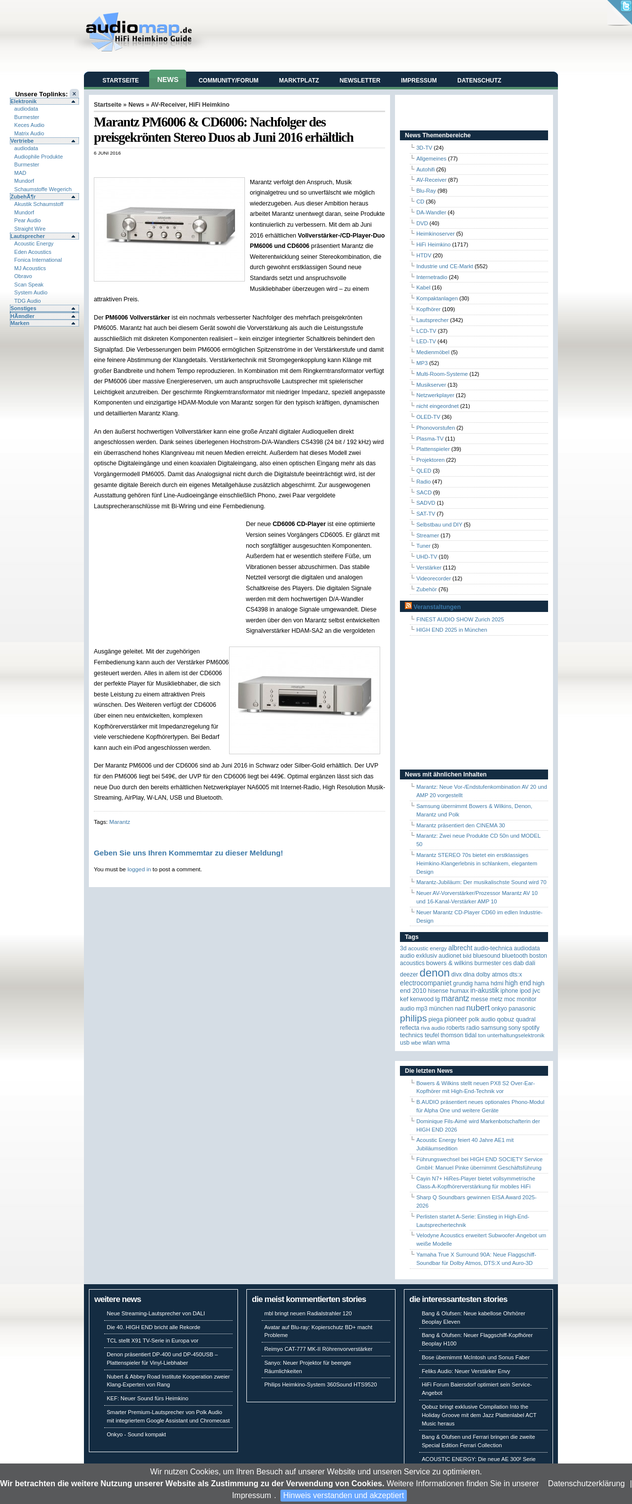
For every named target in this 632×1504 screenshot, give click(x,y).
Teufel (432, 1035)
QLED (423, 471)
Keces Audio (29, 125)
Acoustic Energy (33, 243)
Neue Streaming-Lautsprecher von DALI (156, 1313)
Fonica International (38, 260)
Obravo (23, 276)
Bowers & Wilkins (449, 963)
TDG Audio (27, 301)
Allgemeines (431, 159)
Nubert (478, 1008)
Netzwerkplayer (435, 395)
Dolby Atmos (492, 974)
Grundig (463, 983)
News (167, 79)
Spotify (531, 1027)
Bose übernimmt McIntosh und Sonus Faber (476, 1357)
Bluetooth (515, 955)
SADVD (425, 503)
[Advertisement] (209, 166)
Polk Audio (482, 1019)
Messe (479, 999)
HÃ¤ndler (22, 316)
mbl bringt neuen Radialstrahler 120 (308, 1313)
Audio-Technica (493, 948)
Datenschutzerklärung (586, 1483)
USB (404, 1042)
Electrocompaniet (425, 983)
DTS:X (516, 974)
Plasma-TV (429, 439)
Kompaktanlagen (437, 298)
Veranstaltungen (437, 607)
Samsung (494, 1027)
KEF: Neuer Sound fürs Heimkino (147, 1398)
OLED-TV (428, 417)
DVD (422, 223)
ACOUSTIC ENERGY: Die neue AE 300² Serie (479, 1459)
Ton (482, 1035)
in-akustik (485, 990)
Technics (411, 1035)
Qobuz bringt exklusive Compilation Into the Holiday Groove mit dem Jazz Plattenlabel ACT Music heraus (479, 1415)
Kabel (423, 287)
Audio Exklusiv (418, 955)
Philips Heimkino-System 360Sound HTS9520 (320, 1384)
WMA (443, 1042)
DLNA (468, 974)
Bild (467, 956)
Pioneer (455, 1019)
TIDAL (471, 1035)
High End (518, 983)
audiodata (26, 109)
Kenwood (422, 999)
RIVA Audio (433, 1028)
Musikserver (431, 385)
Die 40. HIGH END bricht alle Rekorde (153, 1327)
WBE (416, 1043)
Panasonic (522, 1008)
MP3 (422, 363)
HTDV (423, 255)
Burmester (27, 117)
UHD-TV (426, 557)
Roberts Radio (462, 1027)
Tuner (423, 546)
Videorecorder (433, 578)
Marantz (119, 821)
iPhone (509, 990)
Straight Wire (30, 229)
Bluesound (486, 955)
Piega (436, 1019)
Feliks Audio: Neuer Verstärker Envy (466, 1371)
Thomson (452, 1035)
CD (420, 201)
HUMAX (459, 990)
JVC (536, 990)
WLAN (429, 1042)
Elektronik (23, 101)
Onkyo (499, 1008)
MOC (509, 999)
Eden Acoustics (32, 252)
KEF (404, 999)
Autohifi (425, 169)
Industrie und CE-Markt (444, 266)
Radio (423, 482)
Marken (20, 323)
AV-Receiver (168, 104)
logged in (139, 869)
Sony (514, 1027)
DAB (519, 963)
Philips (413, 1018)
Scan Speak (28, 284)
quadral (526, 1019)
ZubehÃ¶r (23, 197)
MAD (20, 173)
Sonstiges (23, 308)
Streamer (427, 535)
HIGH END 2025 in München (451, 630)
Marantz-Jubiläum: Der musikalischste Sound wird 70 (481, 882)
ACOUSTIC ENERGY (427, 948)
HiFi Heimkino (209, 104)
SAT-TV (425, 514)
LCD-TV (426, 331)
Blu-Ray (426, 191)
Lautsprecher (27, 236)
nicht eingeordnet (437, 406)
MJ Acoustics (30, 268)
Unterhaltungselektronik (516, 1035)
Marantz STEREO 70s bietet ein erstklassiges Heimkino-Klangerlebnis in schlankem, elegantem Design (476, 863)
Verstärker (428, 567)
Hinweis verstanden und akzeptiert (343, 1495)
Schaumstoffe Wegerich (43, 189)
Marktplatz (299, 80)
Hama (481, 983)
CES (507, 963)
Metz (496, 999)
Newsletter (360, 80)
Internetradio (431, 277)
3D (403, 948)
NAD (460, 1008)
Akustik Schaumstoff (38, 204)
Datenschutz (479, 80)
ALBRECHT (460, 948)
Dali (530, 963)
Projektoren (430, 460)
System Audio (30, 292)
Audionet (449, 955)
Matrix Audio (29, 133)
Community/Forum (228, 80)
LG (437, 999)
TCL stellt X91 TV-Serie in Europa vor (152, 1340)
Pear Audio (27, 220)
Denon (435, 973)
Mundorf (24, 181)
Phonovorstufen (435, 428)
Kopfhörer (428, 309)
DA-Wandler (431, 212)
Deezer (409, 974)
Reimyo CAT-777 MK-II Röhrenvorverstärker (318, 1349)
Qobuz (505, 1019)
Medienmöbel (432, 352)
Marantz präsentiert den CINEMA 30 (460, 825)
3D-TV (424, 148)
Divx (456, 974)
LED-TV (426, 341)
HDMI (497, 983)
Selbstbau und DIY (439, 525)
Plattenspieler (433, 449)
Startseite (121, 80)
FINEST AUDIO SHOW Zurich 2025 (460, 619)
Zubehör (426, 589)
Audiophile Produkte (38, 157)
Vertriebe (22, 141)
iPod (525, 990)
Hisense (438, 990)
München (441, 1008)
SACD (424, 492)
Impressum (251, 1495)
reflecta (409, 1027)
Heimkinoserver (435, 234)
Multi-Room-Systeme (442, 374)
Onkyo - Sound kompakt (136, 1434)
